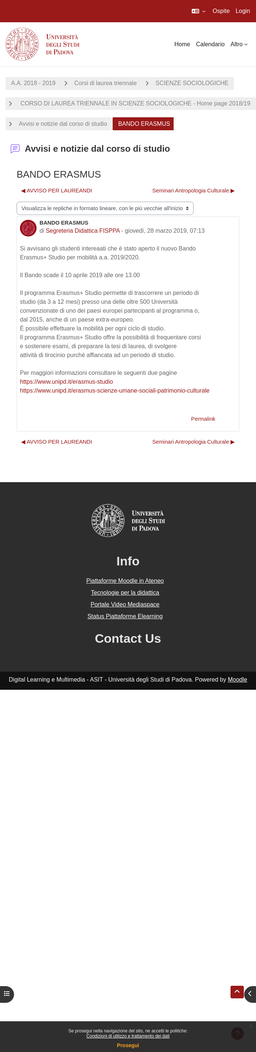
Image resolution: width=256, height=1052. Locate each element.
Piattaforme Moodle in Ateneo (125, 581)
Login (243, 11)
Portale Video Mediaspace (125, 604)
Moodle (237, 679)
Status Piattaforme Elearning (125, 616)
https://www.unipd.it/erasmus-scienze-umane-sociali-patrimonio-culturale (114, 390)
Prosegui (128, 1045)
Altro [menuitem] (237, 44)
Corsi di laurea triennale (105, 83)
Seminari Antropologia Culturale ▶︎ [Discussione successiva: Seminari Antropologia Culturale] (193, 191)
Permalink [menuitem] (203, 419)
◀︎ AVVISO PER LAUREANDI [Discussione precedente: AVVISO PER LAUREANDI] (56, 191)
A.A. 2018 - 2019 (33, 83)
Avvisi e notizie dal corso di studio (63, 124)
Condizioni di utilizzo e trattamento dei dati (128, 1036)
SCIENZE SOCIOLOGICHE (192, 83)
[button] (198, 11)
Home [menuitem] (182, 44)
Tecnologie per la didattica (125, 592)
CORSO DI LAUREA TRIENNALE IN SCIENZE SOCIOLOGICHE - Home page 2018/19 (134, 103)
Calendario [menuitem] (210, 44)
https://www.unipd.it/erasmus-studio (66, 382)
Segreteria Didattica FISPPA (83, 231)
